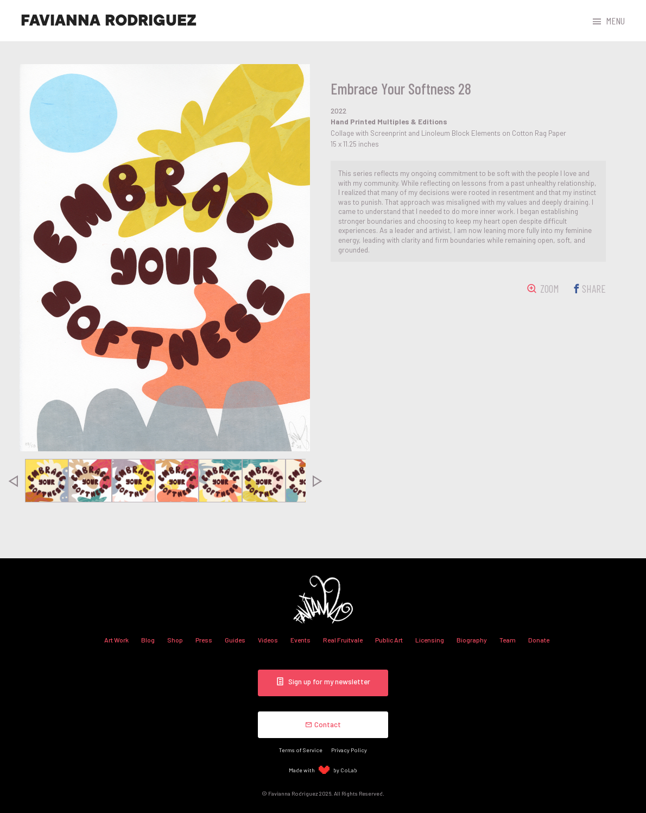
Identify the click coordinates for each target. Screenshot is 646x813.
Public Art (389, 640)
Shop (175, 640)
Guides (235, 640)
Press (203, 640)
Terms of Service (300, 749)
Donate (538, 640)
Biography (472, 640)
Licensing (429, 640)
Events (300, 640)
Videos (268, 640)
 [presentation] (12, 481)
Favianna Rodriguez (109, 20)
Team (507, 640)
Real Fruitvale (343, 640)
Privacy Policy (349, 749)
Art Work (116, 640)
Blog (148, 640)
